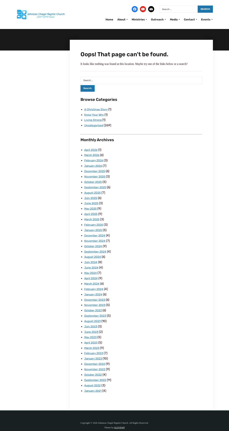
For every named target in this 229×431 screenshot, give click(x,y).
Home (109, 19)
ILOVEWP (119, 418)
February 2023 (94, 345)
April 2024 (91, 273)
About (121, 19)
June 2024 (92, 263)
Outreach (157, 19)
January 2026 (94, 164)
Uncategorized (94, 124)
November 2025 (95, 175)
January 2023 (94, 351)
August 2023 (93, 314)
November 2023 (95, 299)
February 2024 (94, 283)
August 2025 (93, 190)
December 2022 (95, 356)
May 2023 (91, 330)
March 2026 (92, 154)
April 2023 (91, 335)
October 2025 (94, 180)
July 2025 (91, 195)
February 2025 (94, 221)
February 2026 (94, 159)
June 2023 (92, 325)
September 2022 (96, 371)
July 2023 (91, 320)
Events (205, 19)
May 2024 (91, 268)
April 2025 (91, 211)
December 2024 (95, 232)
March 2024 (92, 278)
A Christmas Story (97, 109)
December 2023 (95, 294)
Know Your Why (95, 114)
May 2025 (91, 206)
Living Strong (93, 119)
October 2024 (94, 242)
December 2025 (95, 169)
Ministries (138, 19)
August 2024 (93, 252)
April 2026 (91, 149)
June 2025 (92, 200)
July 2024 (91, 257)
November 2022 (95, 361)
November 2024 (95, 237)
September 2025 (96, 185)
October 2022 (94, 366)
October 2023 (94, 304)
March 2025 (92, 216)
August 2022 (93, 377)
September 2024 (96, 247)
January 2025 (94, 226)
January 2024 (94, 289)
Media (174, 19)
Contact (189, 19)
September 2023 (96, 309)
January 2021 (93, 382)
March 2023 (92, 340)
